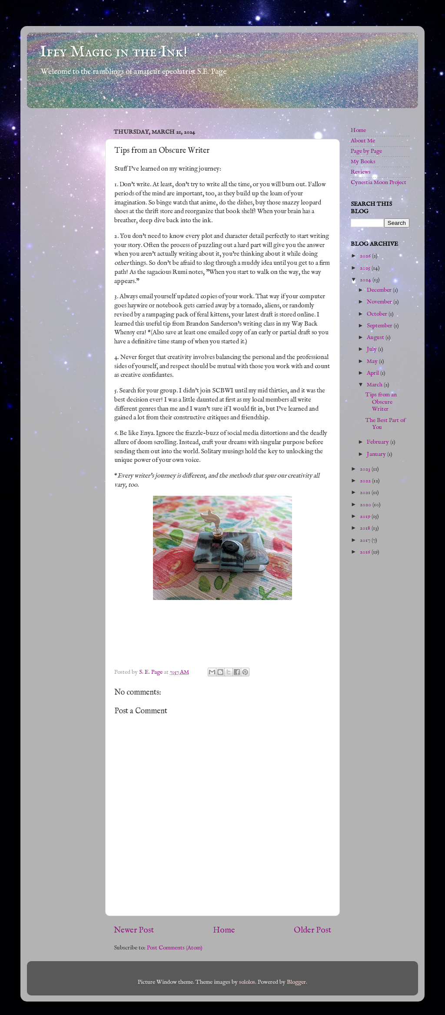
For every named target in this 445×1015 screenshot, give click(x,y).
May (373, 361)
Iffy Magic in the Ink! (113, 52)
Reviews (361, 172)
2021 (366, 492)
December (380, 290)
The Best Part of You (385, 424)
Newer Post (134, 930)
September (380, 326)
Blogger (296, 982)
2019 (366, 516)
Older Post (312, 930)
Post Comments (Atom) (175, 948)
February (378, 442)
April (373, 373)
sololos (247, 982)
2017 (366, 540)
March (375, 385)
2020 (366, 504)
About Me (363, 141)
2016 (366, 552)
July (372, 349)
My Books (363, 161)
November (380, 302)
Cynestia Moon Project (378, 182)
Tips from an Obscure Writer (381, 401)
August (376, 337)
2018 (366, 528)
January (377, 454)
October (378, 314)
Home (224, 930)
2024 (366, 279)
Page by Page (366, 151)
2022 (366, 480)
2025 (366, 268)
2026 (366, 256)
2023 (366, 469)
